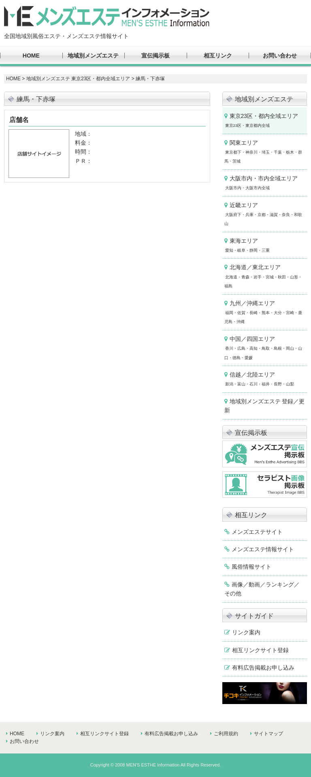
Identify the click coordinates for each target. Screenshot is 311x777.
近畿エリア (263, 214)
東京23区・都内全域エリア (261, 120)
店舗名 (19, 119)
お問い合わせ (280, 55)
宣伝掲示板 (155, 55)
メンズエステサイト (257, 532)
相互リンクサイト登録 (260, 650)
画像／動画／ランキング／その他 (262, 589)
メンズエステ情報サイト (263, 549)
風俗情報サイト (251, 566)
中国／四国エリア (263, 348)
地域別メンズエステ (93, 55)
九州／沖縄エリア (263, 312)
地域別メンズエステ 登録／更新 (264, 405)
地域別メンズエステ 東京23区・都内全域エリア (78, 78)
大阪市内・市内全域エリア (261, 182)
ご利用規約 (226, 733)
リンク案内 (246, 632)
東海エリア (247, 245)
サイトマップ (268, 733)
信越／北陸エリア (259, 378)
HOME (31, 55)
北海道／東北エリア (263, 276)
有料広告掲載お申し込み (263, 667)
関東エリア (263, 151)
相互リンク (218, 55)
